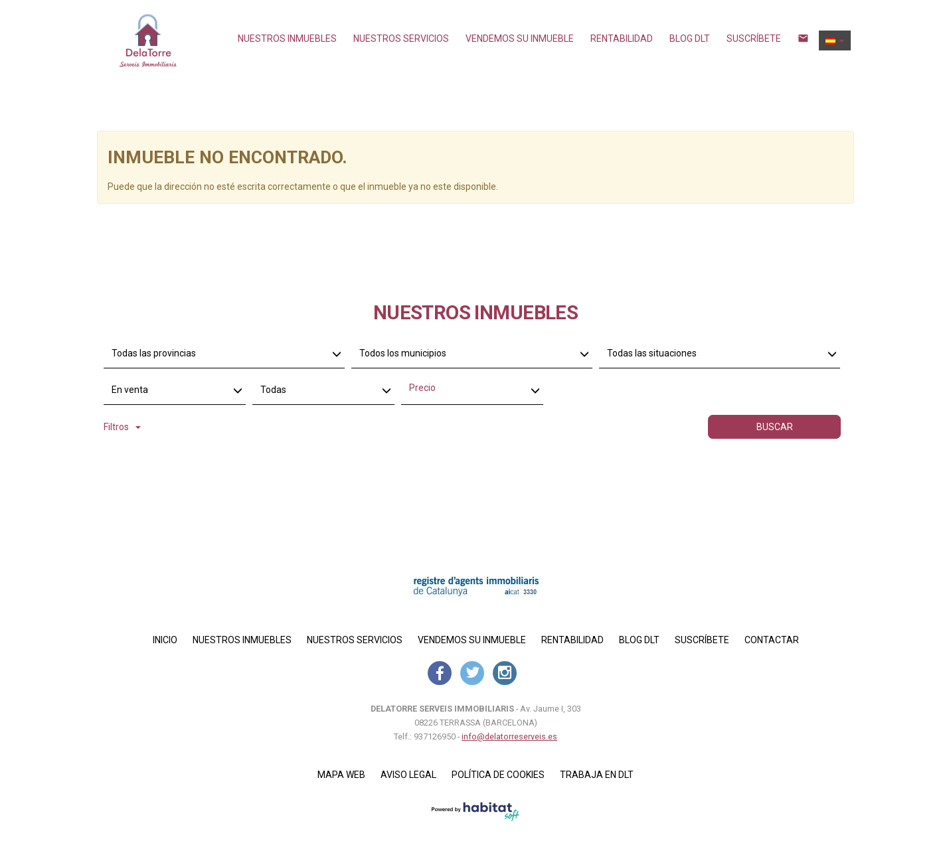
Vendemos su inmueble (520, 38)
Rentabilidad (621, 38)
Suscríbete (754, 38)
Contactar (771, 640)
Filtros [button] (122, 427)
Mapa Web (341, 774)
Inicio (165, 640)
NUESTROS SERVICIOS (401, 38)
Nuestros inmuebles (287, 38)
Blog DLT (689, 38)
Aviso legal (408, 774)
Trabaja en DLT (597, 774)
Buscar (774, 427)
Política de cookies (498, 774)
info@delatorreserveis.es (509, 736)
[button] (835, 40)
